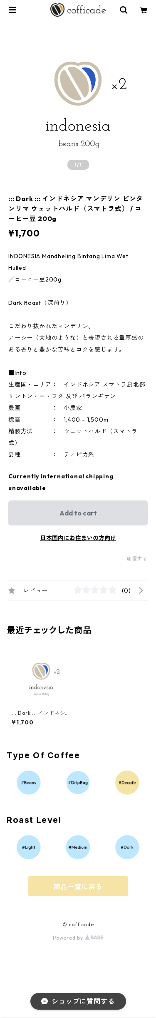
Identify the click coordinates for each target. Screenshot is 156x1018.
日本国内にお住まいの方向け (78, 538)
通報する (137, 559)
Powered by (78, 938)
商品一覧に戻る (78, 886)
